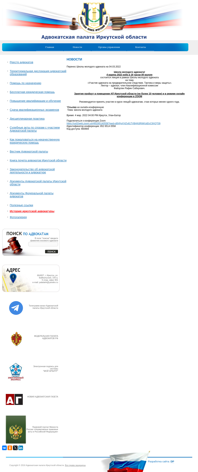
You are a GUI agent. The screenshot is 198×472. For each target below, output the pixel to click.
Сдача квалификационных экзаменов (34, 109)
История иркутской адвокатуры (32, 211)
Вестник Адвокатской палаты (29, 151)
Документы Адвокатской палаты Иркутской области (38, 183)
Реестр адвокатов (21, 62)
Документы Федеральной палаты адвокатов (32, 195)
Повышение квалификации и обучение (35, 100)
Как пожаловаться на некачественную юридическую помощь (35, 141)
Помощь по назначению (25, 83)
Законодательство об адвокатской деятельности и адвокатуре (32, 171)
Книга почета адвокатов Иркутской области (38, 160)
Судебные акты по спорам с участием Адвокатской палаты (35, 129)
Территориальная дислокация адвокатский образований (38, 73)
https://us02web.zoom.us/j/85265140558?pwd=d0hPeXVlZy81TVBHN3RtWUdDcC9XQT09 (113, 123)
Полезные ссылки (21, 205)
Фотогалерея (18, 217)
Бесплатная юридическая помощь (32, 92)
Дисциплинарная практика (27, 118)
